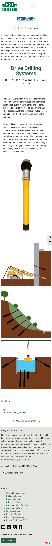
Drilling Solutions (13, 496)
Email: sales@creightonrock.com (16, 459)
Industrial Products (14, 514)
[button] (33, 6)
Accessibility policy (12, 473)
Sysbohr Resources (26, 28)
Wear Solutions (13, 511)
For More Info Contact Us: (26, 421)
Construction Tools (14, 508)
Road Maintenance (14, 499)
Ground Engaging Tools (16, 493)
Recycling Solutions (15, 517)
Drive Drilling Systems (17, 412)
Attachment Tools (14, 502)
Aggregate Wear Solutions (18, 505)
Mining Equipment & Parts (18, 520)
